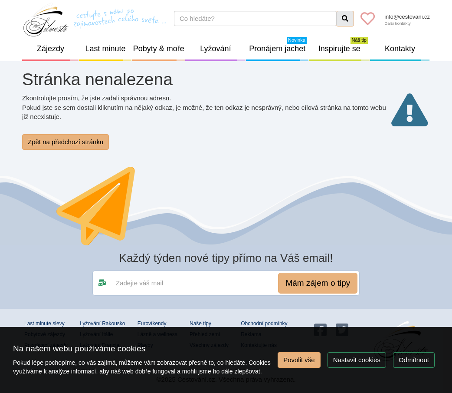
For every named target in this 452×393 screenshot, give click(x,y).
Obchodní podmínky (264, 323)
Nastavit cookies (356, 359)
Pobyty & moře (159, 52)
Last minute (108, 52)
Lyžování (223, 52)
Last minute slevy (44, 323)
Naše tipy (200, 323)
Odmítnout (414, 359)
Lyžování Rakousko (102, 323)
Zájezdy (58, 52)
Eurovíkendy (152, 323)
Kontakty (407, 52)
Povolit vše (299, 359)
